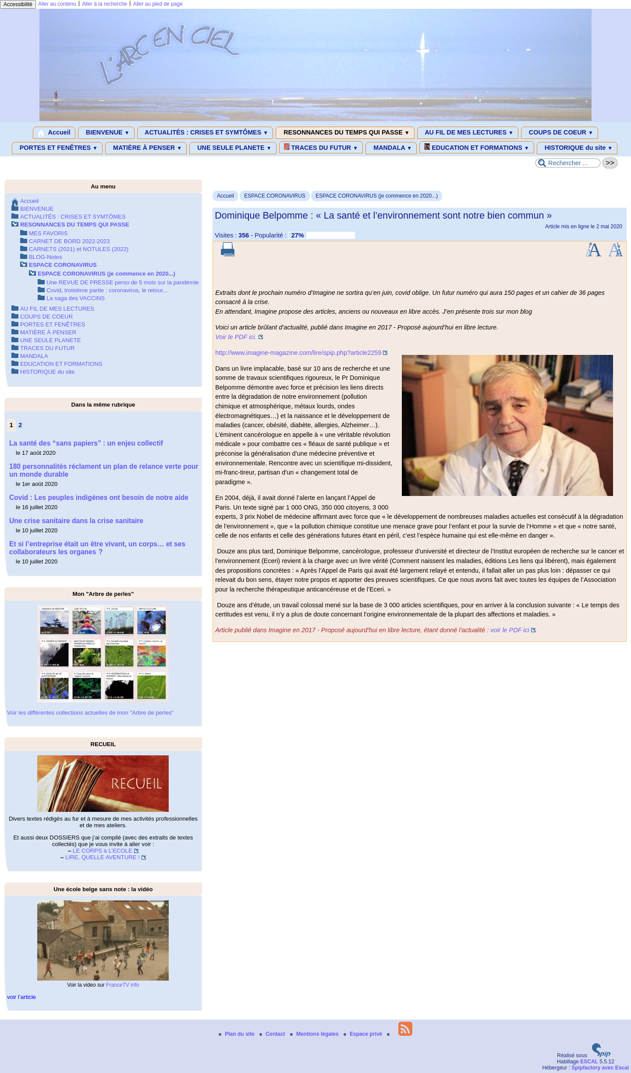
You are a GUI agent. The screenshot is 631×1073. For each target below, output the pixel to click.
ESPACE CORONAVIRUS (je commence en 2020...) (377, 196)
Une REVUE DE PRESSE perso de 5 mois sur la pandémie (122, 282)
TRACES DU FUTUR (321, 147)
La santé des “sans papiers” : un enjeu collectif (86, 443)
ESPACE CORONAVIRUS (274, 196)
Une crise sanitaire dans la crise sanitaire (76, 520)
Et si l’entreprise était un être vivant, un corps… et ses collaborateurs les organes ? (97, 548)
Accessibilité (18, 4)
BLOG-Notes (45, 257)
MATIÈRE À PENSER (146, 148)
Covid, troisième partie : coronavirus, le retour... (106, 290)
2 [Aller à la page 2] (20, 424)
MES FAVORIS (48, 233)
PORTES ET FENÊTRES (57, 148)
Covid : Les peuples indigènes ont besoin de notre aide (98, 497)
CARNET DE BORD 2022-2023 (69, 241)
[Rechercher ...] (568, 163)
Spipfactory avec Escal (600, 1068)
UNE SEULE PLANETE (232, 148)
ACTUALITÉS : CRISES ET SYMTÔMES (205, 133)
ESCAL (589, 1062)
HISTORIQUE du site (577, 148)
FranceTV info (122, 985)
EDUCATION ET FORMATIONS (476, 147)
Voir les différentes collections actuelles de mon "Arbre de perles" (90, 712)
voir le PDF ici (509, 630)
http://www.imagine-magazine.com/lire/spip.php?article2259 (298, 352)
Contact (273, 1034)
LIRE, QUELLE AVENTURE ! (102, 857)
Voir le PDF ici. (235, 336)
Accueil (54, 133)
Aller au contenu (57, 4)
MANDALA (391, 148)
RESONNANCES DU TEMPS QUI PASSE (344, 133)
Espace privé (363, 1034)
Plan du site (237, 1034)
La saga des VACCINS (75, 298)
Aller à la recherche (104, 4)
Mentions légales (315, 1034)
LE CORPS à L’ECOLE (102, 850)
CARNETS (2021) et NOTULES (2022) (78, 249)
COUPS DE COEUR (559, 133)
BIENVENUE (106, 133)
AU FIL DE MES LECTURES (468, 133)
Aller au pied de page (157, 4)
